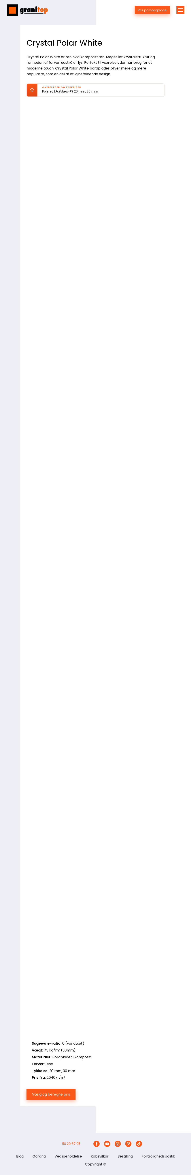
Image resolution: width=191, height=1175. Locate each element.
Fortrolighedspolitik (158, 1156)
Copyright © (95, 1164)
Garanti (39, 1156)
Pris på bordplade (152, 10)
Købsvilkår (100, 1156)
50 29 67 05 (71, 1144)
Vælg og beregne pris (51, 1094)
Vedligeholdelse (68, 1156)
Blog (20, 1156)
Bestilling (125, 1156)
